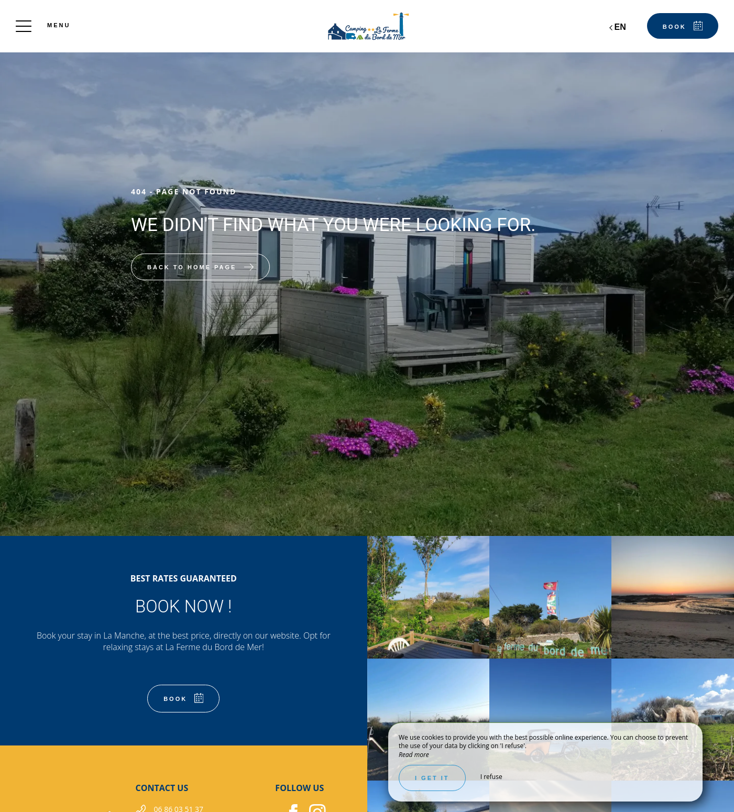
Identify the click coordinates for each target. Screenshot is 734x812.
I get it (432, 778)
